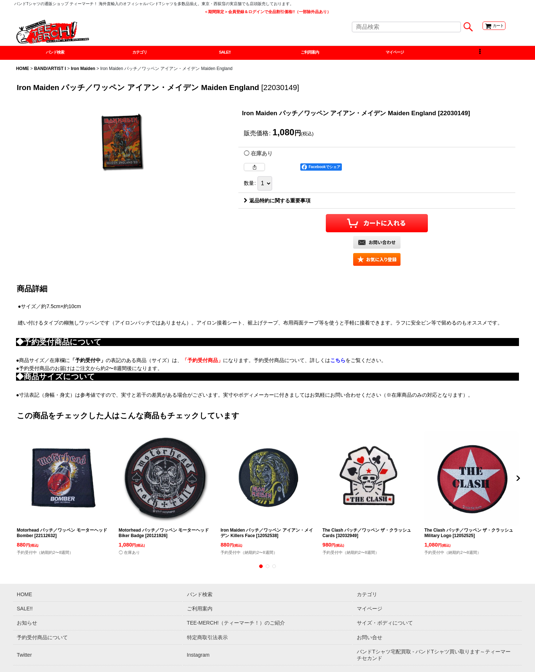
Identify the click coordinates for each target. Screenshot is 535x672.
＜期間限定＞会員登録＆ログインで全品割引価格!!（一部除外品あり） (267, 11)
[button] (479, 54)
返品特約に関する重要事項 (277, 203)
